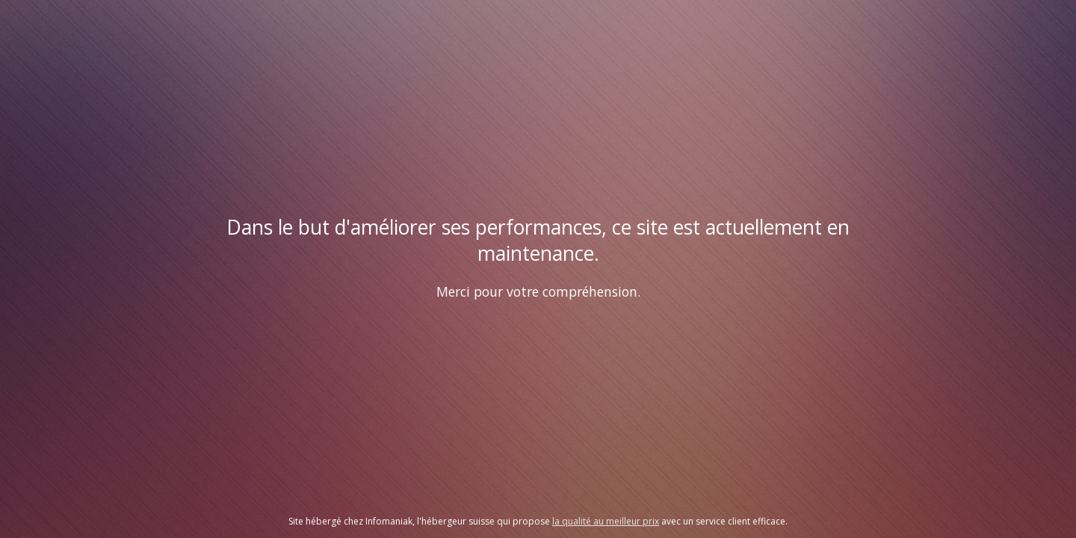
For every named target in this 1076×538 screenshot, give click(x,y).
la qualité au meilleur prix (605, 521)
